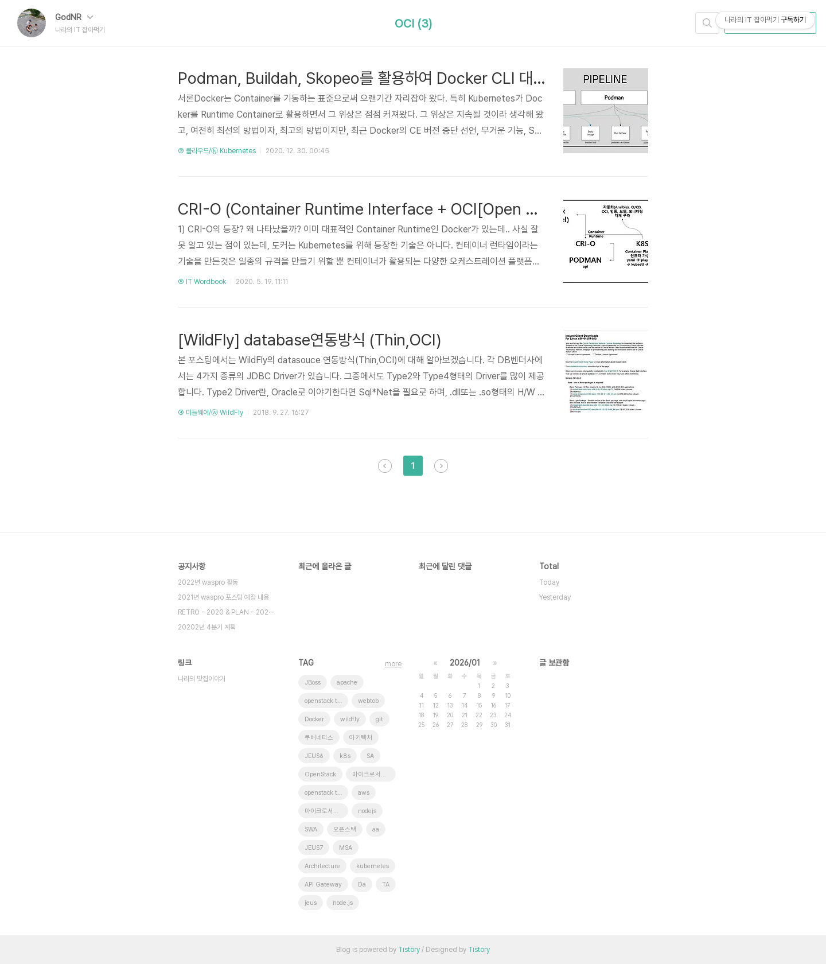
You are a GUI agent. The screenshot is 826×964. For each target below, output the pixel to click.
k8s (345, 756)
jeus (311, 903)
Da (362, 884)
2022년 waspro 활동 (208, 582)
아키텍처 (360, 737)
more (393, 664)
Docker (314, 719)
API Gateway (323, 884)
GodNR (74, 17)
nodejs (367, 811)
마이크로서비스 (372, 774)
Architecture (322, 866)
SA (370, 756)
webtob (368, 701)
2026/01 (465, 662)
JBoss (313, 682)
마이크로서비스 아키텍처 (326, 811)
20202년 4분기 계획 (207, 627)
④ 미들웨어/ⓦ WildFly (210, 413)
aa (375, 829)
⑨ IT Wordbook (202, 282)
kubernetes (372, 866)
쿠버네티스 (319, 737)
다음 (441, 466)
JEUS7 (314, 848)
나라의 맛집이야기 (201, 679)
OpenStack (320, 774)
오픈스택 (344, 829)
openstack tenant (326, 792)
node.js (343, 903)
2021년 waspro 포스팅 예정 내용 (223, 597)
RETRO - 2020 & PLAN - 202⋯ (226, 612)
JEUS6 (314, 756)
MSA (345, 848)
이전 (385, 466)
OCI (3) (413, 23)
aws (363, 792)
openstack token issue (326, 701)
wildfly (350, 719)
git (379, 719)
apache (347, 682)
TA (385, 884)
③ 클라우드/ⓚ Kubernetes (217, 151)
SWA (311, 829)
